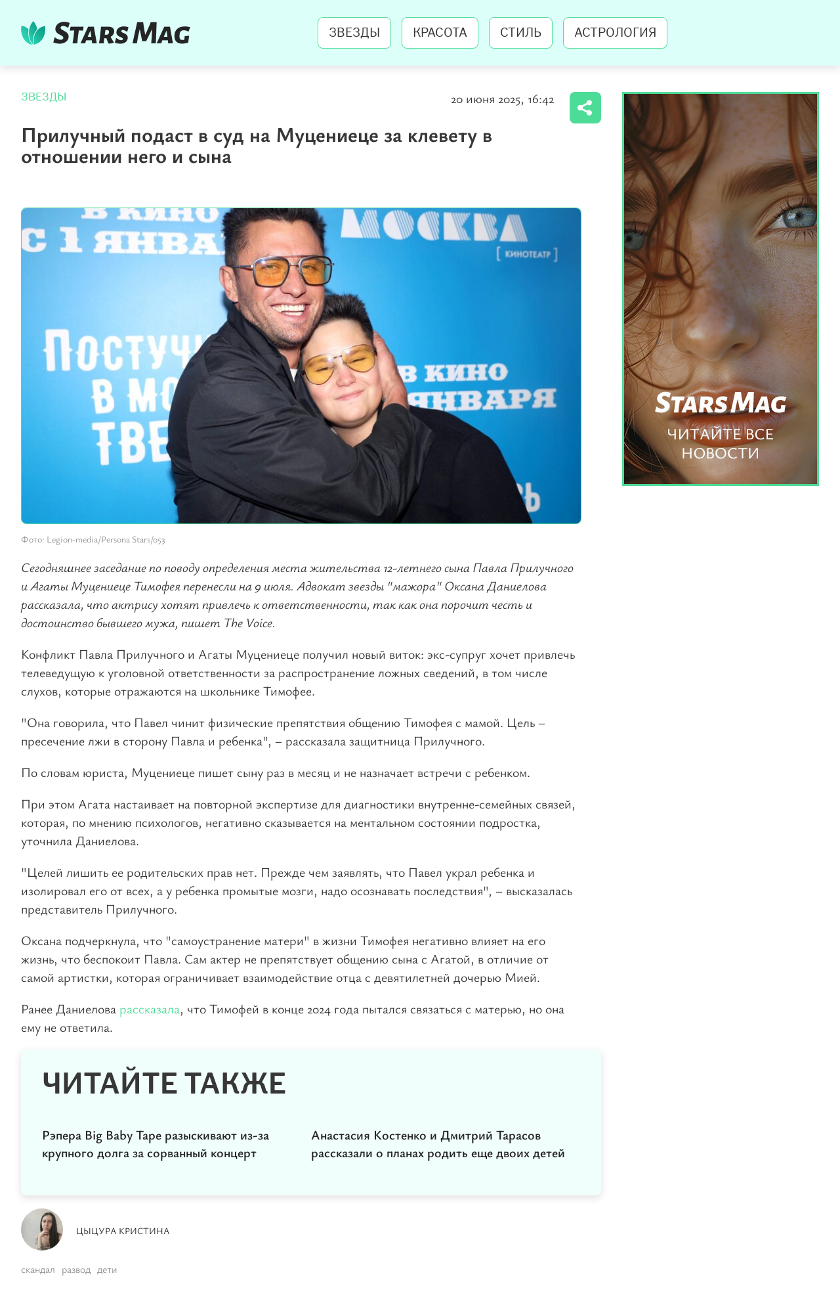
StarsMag (109, 33)
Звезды (354, 33)
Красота (440, 33)
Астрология (615, 33)
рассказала (149, 1008)
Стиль (520, 33)
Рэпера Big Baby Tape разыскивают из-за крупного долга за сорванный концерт (155, 1143)
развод (76, 1269)
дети (107, 1269)
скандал (38, 1269)
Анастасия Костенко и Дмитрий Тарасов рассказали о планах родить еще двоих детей (438, 1143)
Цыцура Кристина (123, 1230)
